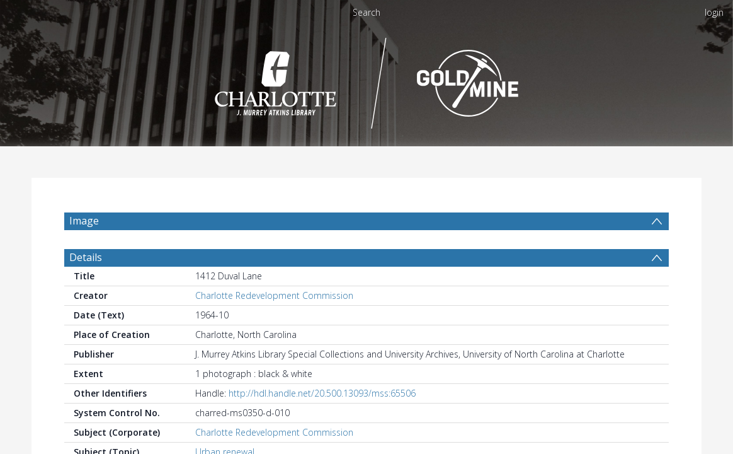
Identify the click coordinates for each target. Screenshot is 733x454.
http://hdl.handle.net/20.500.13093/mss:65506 (322, 423)
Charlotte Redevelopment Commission (274, 326)
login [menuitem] (714, 12)
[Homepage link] (366, 80)
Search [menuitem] (366, 12)
